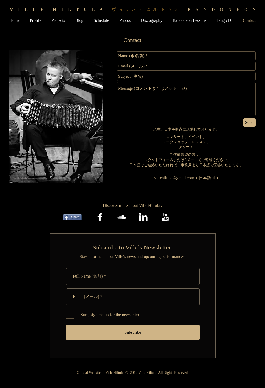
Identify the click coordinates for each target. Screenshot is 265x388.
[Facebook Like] (192, 217)
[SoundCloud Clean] (121, 217)
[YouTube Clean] (165, 217)
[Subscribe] (133, 332)
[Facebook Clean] (100, 217)
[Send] (249, 122)
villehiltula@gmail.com (174, 178)
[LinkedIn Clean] (143, 217)
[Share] (72, 217)
